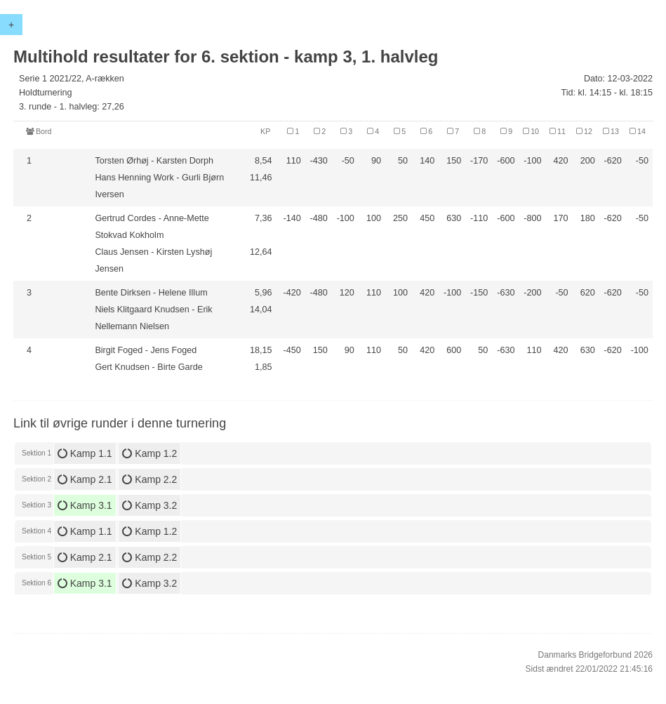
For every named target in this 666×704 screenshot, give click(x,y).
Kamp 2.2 (149, 479)
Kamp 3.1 (85, 505)
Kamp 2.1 (85, 479)
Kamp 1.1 (85, 453)
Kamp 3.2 (149, 505)
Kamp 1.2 (149, 453)
